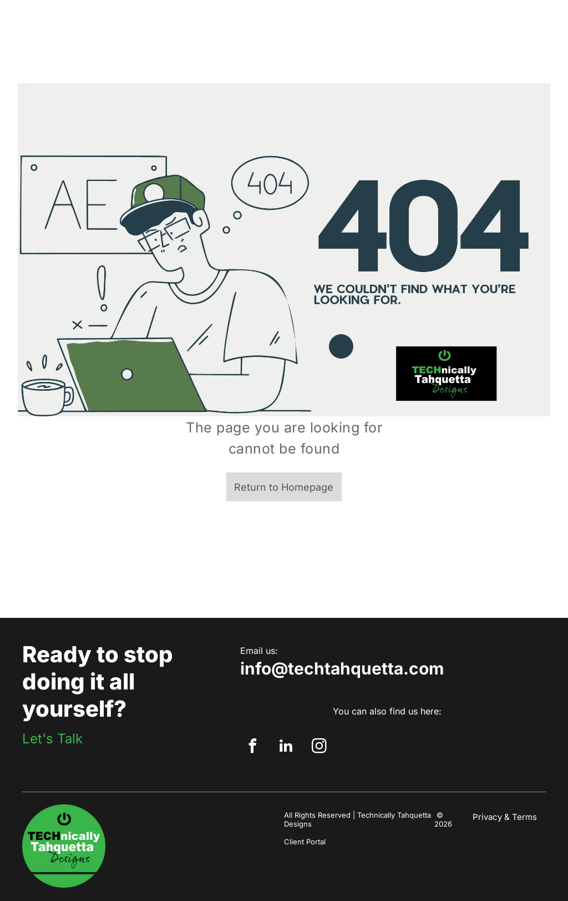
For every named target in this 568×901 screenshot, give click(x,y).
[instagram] (319, 747)
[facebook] (252, 747)
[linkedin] (286, 747)
